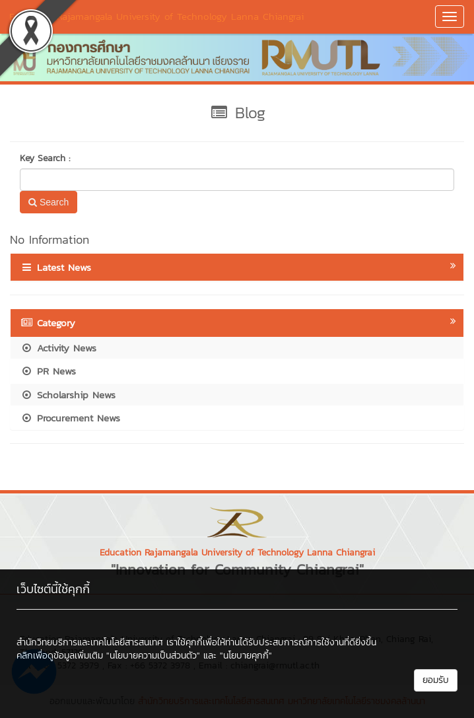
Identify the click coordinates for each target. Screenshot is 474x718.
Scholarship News (68, 394)
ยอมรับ (436, 680)
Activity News (58, 347)
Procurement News (70, 417)
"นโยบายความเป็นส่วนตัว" (153, 656)
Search (48, 202)
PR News (48, 370)
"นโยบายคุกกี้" (246, 656)
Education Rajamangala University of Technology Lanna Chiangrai (156, 16)
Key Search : (45, 158)
